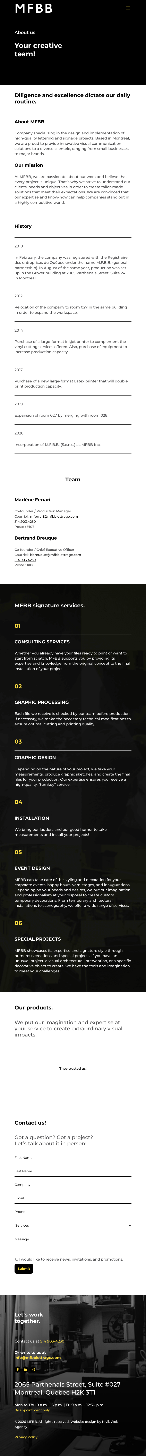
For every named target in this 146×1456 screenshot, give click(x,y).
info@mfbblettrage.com (38, 1357)
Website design (83, 1422)
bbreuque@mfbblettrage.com (55, 555)
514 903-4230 (52, 1341)
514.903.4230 (25, 522)
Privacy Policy (26, 1437)
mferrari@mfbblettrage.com (54, 516)
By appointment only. (32, 1410)
